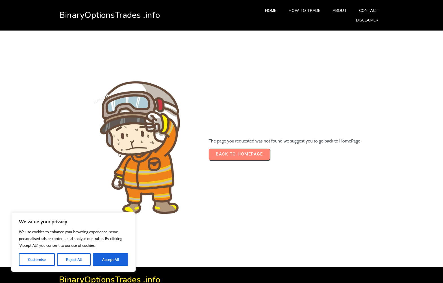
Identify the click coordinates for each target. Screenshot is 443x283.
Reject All (74, 259)
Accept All (110, 259)
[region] (73, 242)
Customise (37, 259)
